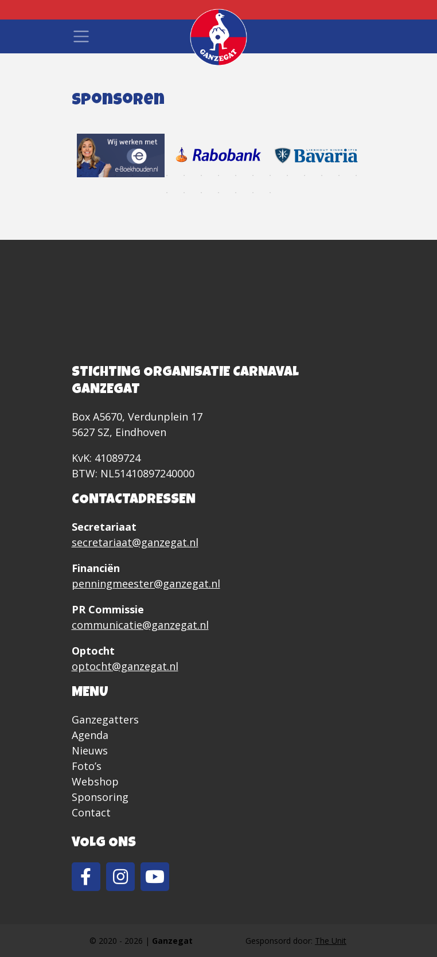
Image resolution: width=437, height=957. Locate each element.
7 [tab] (184, 175)
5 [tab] (149, 175)
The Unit (330, 940)
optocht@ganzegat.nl (125, 666)
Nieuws (90, 750)
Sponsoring (100, 797)
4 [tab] (132, 175)
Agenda (90, 735)
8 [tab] (201, 175)
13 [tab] (287, 175)
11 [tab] (253, 175)
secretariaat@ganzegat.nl (135, 542)
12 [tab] (270, 175)
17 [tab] (356, 175)
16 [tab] (339, 175)
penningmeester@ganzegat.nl (146, 583)
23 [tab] (253, 193)
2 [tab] (98, 175)
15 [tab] (321, 175)
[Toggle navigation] (81, 36)
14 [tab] (304, 175)
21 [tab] (218, 193)
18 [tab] (167, 193)
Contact (91, 812)
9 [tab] (218, 175)
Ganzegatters (105, 719)
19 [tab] (184, 193)
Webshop (95, 781)
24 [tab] (270, 193)
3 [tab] (115, 175)
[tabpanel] (121, 155)
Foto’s (87, 766)
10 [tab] (235, 175)
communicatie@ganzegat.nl (140, 625)
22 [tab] (235, 193)
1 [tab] (81, 175)
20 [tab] (201, 193)
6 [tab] (167, 175)
